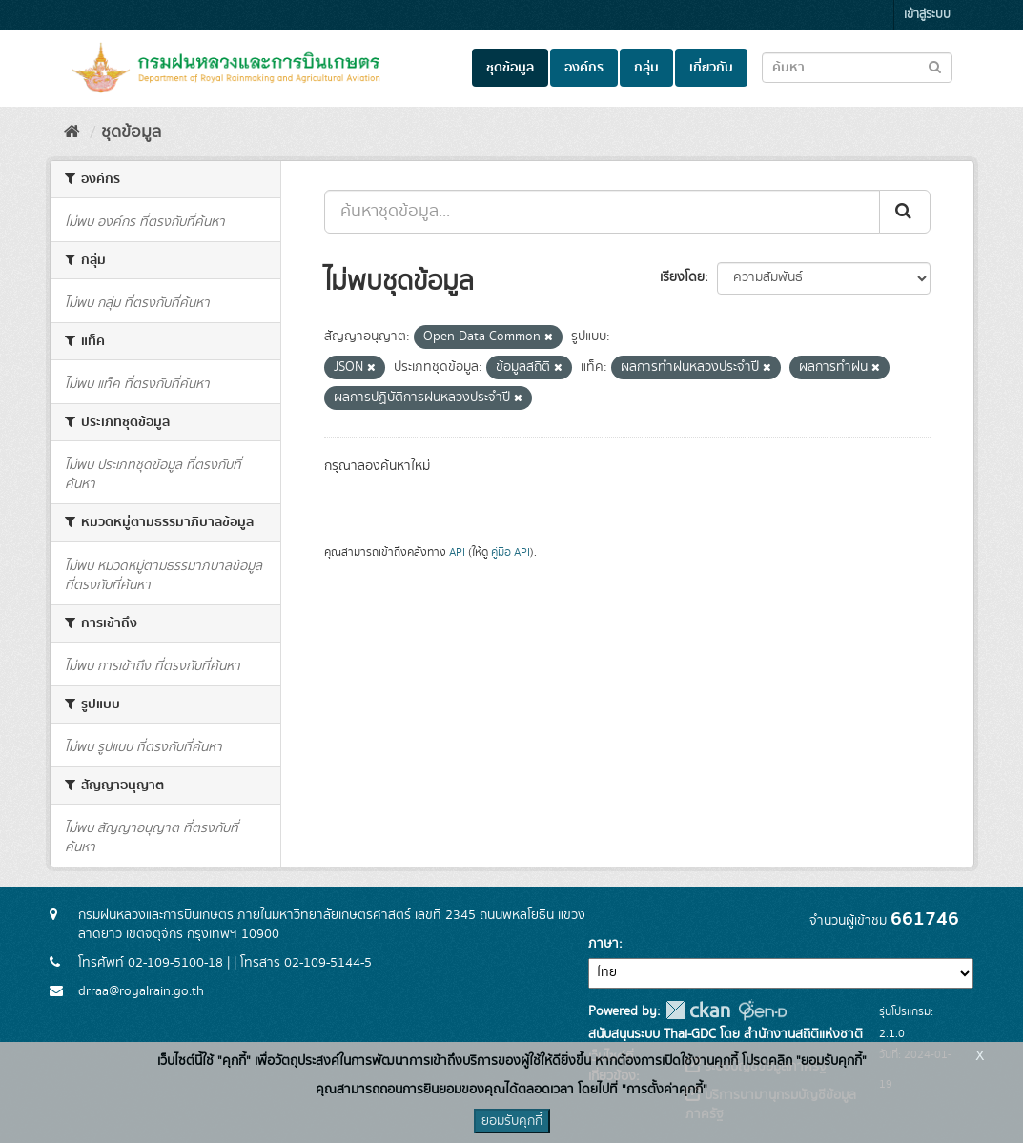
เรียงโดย (682, 277)
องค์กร (584, 67)
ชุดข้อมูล (510, 67)
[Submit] (905, 212)
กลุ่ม (646, 67)
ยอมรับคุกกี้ (511, 1121)
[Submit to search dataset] (935, 66)
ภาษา (603, 943)
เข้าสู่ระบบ (927, 15)
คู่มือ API (510, 552)
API (457, 552)
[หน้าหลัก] (72, 132)
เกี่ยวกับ (711, 67)
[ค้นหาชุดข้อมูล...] (602, 212)
